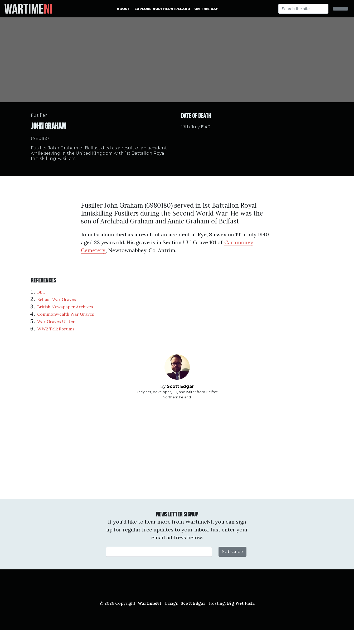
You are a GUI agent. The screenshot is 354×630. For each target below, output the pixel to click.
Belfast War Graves (56, 299)
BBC (41, 292)
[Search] (303, 9)
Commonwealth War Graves (65, 314)
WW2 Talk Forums (56, 328)
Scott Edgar (180, 386)
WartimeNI (149, 603)
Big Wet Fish (240, 603)
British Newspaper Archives (65, 306)
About (123, 9)
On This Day (206, 9)
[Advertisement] (177, 449)
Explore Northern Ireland (162, 9)
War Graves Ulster (56, 321)
